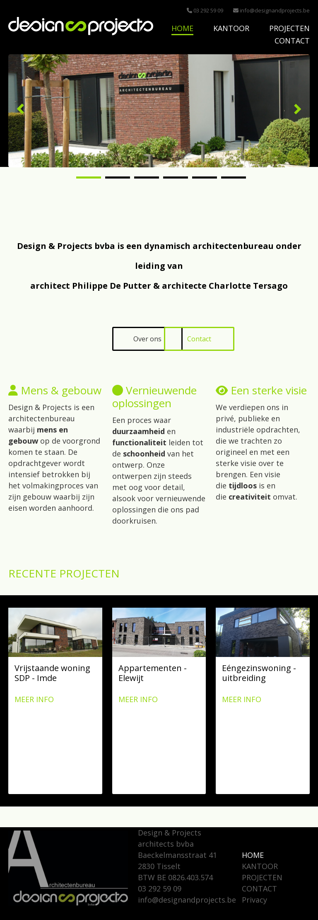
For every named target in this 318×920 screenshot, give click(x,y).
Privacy (254, 900)
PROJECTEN (289, 28)
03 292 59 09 (205, 10)
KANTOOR (231, 28)
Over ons (147, 338)
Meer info (34, 699)
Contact (199, 338)
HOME (182, 28)
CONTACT (292, 41)
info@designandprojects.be (271, 10)
